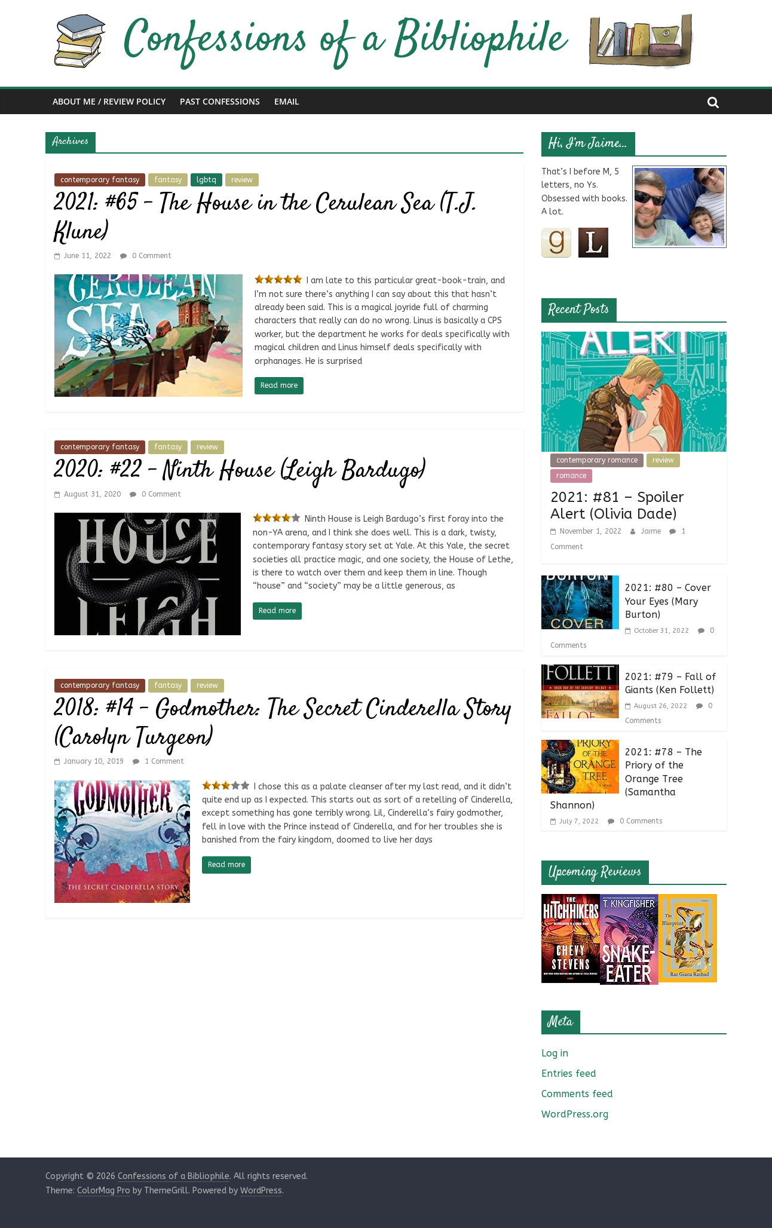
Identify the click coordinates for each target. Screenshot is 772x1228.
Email (286, 101)
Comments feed (577, 1094)
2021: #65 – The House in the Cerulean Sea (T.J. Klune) (266, 218)
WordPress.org (574, 1114)
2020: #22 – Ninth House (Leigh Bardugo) (239, 471)
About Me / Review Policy (109, 101)
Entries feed (568, 1073)
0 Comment (145, 256)
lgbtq (206, 180)
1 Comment (158, 761)
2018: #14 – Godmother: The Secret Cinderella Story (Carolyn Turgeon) (283, 724)
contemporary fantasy (99, 180)
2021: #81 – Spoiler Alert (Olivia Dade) (617, 506)
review (242, 180)
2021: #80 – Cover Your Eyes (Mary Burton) (668, 601)
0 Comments (635, 821)
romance (571, 475)
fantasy (168, 180)
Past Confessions (220, 101)
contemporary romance (597, 460)
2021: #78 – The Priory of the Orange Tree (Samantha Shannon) (626, 778)
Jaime (652, 531)
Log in (554, 1053)
